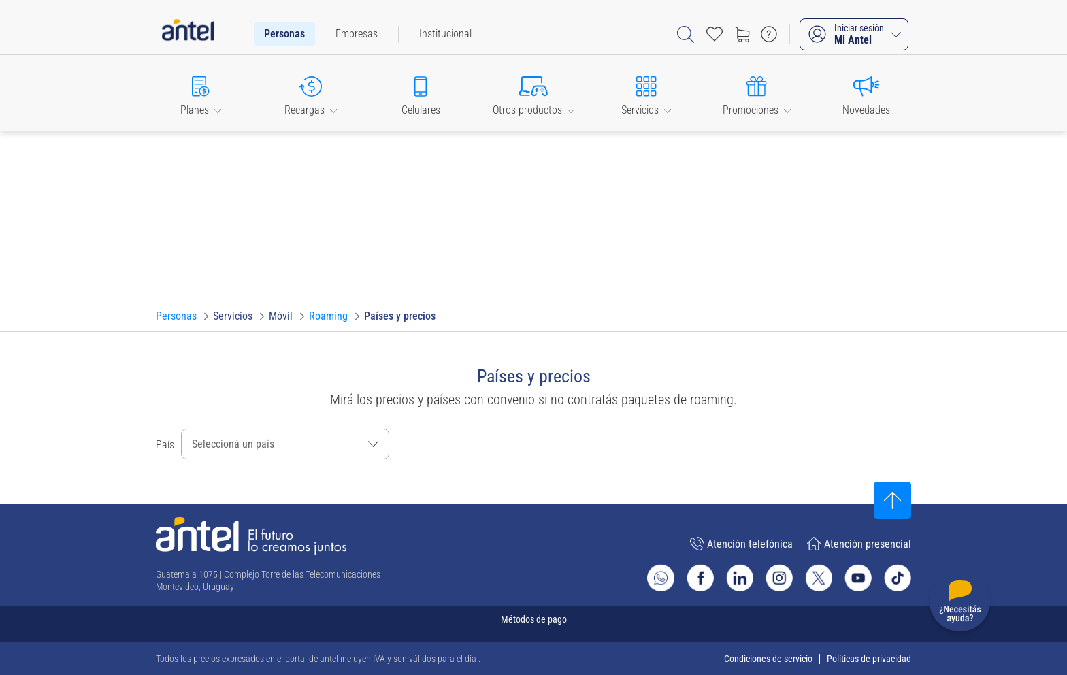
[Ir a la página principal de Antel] (251, 536)
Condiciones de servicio (768, 658)
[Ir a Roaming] (328, 316)
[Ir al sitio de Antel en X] (818, 577)
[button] (201, 93)
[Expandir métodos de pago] (533, 624)
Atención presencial (859, 543)
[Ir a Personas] (176, 316)
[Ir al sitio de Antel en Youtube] (858, 577)
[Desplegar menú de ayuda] (960, 604)
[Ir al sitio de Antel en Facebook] (700, 577)
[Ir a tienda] (742, 34)
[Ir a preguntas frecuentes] (769, 34)
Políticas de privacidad (869, 658)
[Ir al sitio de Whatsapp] (660, 577)
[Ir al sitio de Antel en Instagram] (779, 577)
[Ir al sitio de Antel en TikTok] (897, 577)
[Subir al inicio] (892, 500)
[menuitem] (284, 34)
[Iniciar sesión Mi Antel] (854, 34)
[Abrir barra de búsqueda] (685, 34)
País (165, 444)
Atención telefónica (741, 543)
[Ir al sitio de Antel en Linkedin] (739, 577)
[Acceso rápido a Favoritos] (714, 34)
